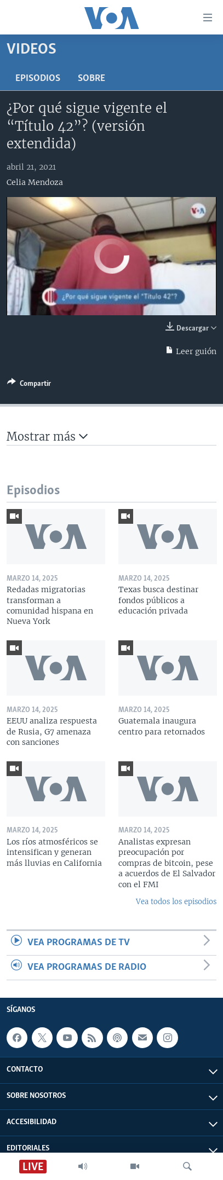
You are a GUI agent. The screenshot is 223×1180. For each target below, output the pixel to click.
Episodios (37, 78)
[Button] (29, 385)
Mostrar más (47, 436)
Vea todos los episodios (176, 901)
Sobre (91, 78)
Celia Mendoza (35, 182)
